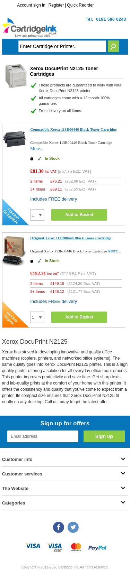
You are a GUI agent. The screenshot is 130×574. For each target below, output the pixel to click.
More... (36, 148)
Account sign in (31, 5)
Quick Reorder (80, 5)
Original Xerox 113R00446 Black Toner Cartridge (70, 238)
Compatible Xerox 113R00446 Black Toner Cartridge (73, 129)
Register (56, 5)
